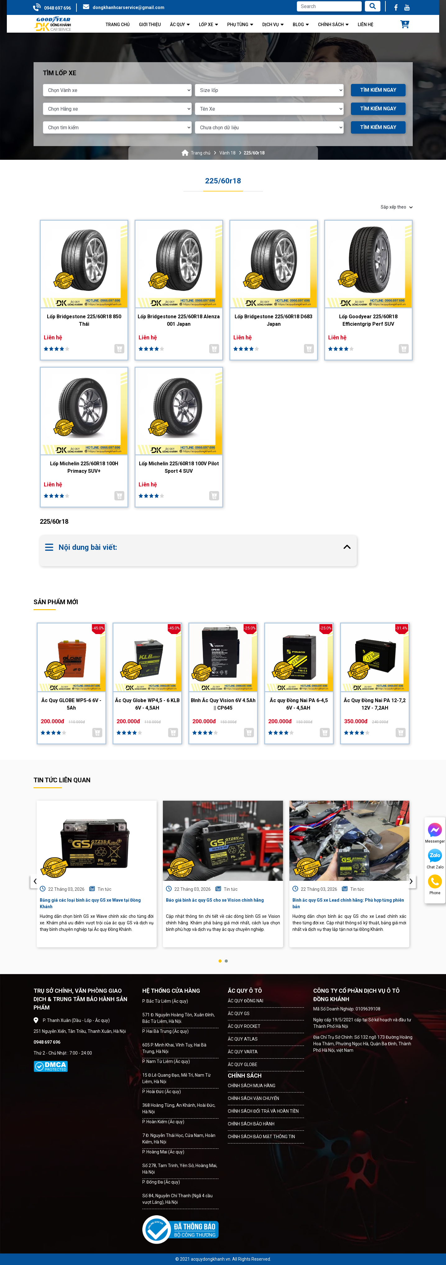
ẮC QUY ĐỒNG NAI (245, 1000)
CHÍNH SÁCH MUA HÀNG (251, 1085)
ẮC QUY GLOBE (242, 1064)
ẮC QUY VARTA (243, 1051)
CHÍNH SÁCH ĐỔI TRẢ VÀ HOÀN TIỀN (263, 1111)
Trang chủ (200, 152)
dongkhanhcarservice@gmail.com (128, 7)
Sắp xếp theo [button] (397, 207)
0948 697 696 (57, 8)
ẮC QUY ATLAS (243, 1039)
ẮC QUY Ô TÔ (245, 990)
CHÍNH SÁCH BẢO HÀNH (251, 1123)
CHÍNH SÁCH (245, 1075)
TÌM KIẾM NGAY (378, 90)
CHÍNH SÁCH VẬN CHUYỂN (253, 1098)
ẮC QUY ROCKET (244, 1026)
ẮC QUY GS (239, 1013)
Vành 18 (227, 152)
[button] (220, 961)
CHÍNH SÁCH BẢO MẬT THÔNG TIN (261, 1136)
